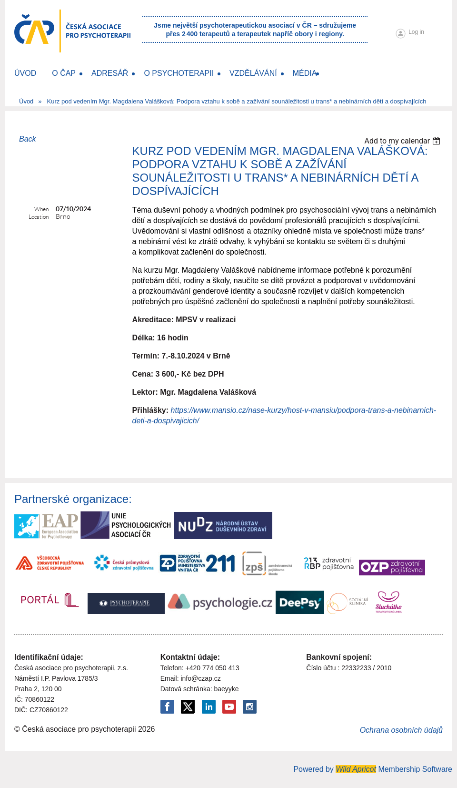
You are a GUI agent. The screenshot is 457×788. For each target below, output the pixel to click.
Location (39, 217)
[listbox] (403, 141)
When (41, 209)
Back (27, 139)
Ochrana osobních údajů (401, 730)
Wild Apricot (356, 769)
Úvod (26, 101)
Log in (416, 32)
